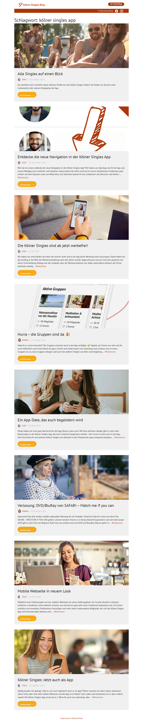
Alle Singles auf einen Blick (40, 73)
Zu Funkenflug (116, 4)
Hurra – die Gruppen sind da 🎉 (44, 334)
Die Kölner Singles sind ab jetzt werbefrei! (53, 245)
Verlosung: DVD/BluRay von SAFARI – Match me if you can (66, 505)
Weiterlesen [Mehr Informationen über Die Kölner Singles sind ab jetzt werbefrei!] (41, 266)
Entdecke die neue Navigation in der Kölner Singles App (64, 156)
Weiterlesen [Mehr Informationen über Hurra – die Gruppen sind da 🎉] (110, 351)
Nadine (25, 340)
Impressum (65, 718)
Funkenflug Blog (105, 10)
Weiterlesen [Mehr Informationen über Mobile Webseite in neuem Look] (59, 611)
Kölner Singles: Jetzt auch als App (45, 679)
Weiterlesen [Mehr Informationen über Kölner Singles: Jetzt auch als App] (97, 697)
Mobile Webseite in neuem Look (44, 591)
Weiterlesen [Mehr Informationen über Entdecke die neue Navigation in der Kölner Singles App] (23, 177)
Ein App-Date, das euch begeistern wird (50, 419)
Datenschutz (77, 718)
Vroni (24, 596)
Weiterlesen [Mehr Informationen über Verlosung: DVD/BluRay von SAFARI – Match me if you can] (117, 523)
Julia (24, 79)
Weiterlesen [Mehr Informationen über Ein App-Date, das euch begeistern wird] (119, 437)
